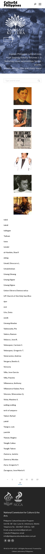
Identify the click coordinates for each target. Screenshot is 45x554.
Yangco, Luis (9, 427)
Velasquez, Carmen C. (13, 345)
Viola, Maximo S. (11, 399)
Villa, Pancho (9, 378)
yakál (6, 421)
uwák (6, 318)
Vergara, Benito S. (12, 361)
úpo (5, 301)
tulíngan (7, 230)
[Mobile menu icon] (40, 4)
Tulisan (7, 236)
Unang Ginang (10, 274)
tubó (6, 219)
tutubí (6, 247)
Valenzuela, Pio (10, 328)
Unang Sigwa (9, 285)
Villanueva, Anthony (12, 383)
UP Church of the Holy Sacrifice (17, 296)
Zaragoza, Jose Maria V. (14, 470)
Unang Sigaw (9, 279)
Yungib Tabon (10, 448)
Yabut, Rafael (9, 416)
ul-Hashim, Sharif (11, 252)
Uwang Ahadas (10, 323)
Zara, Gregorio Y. (11, 465)
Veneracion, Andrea (12, 356)
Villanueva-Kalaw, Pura (14, 388)
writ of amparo (10, 410)
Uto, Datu (8, 312)
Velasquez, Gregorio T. (14, 350)
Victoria (7, 367)
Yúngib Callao (10, 443)
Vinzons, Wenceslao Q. (14, 394)
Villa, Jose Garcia (11, 372)
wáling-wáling (10, 405)
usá (5, 307)
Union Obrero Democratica (16, 290)
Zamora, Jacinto (11, 454)
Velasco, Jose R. (11, 339)
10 (21, 479)
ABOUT (8, 40)
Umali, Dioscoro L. (12, 263)
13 (37, 479)
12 (32, 479)
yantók (7, 432)
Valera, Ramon (10, 334)
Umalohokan (9, 269)
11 (27, 479)
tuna (6, 241)
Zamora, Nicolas (11, 459)
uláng (6, 258)
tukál (6, 225)
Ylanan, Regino (10, 437)
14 (20, 483)
